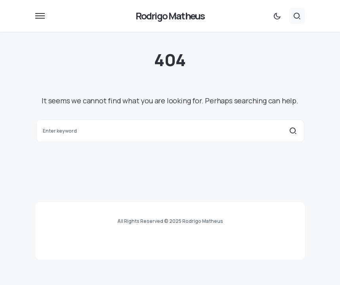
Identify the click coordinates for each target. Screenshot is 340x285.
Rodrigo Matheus (170, 15)
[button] (40, 16)
